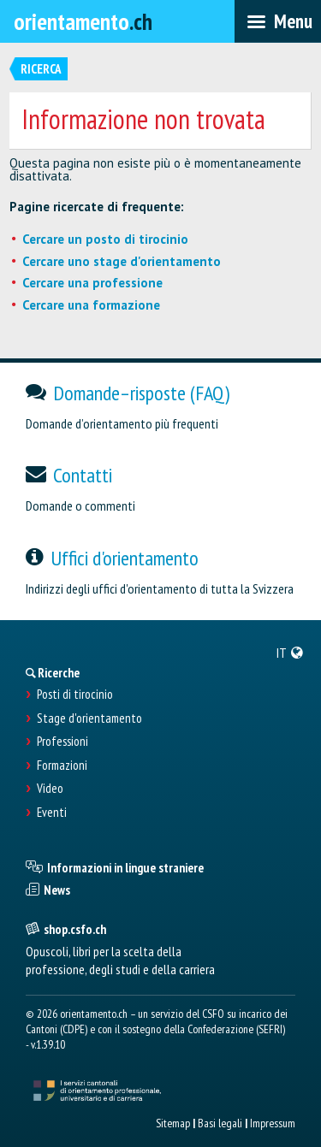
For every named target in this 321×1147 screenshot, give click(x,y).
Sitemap (173, 1123)
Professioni (62, 741)
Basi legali (220, 1123)
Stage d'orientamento (89, 718)
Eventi (52, 812)
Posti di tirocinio (75, 694)
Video (50, 788)
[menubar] (278, 21)
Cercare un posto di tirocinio (105, 239)
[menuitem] (290, 653)
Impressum (272, 1123)
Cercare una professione (92, 283)
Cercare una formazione (91, 305)
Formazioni (62, 765)
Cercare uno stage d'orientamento (121, 261)
